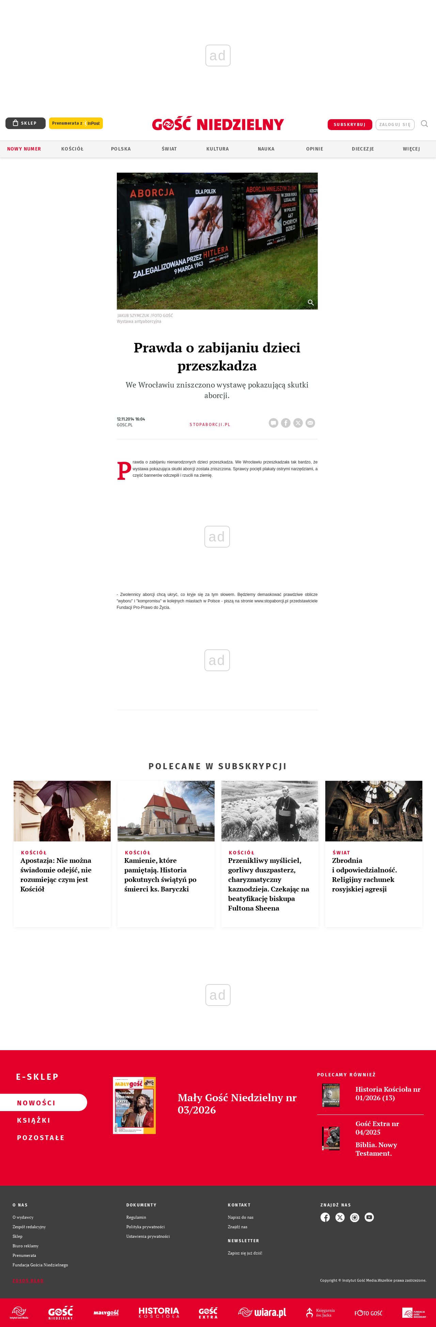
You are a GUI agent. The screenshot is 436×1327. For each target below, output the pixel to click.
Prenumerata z (76, 123)
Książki (32, 1120)
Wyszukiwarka (424, 123)
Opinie (314, 149)
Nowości (32, 1102)
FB (287, 421)
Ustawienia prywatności (148, 1236)
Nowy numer (24, 149)
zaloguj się (395, 124)
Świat (169, 149)
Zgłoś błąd (28, 1280)
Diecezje (363, 149)
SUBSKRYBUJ (350, 124)
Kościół (72, 149)
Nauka (266, 149)
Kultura (217, 149)
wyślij (312, 421)
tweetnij (299, 421)
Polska (121, 149)
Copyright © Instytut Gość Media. (349, 1280)
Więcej (411, 149)
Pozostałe (32, 1137)
